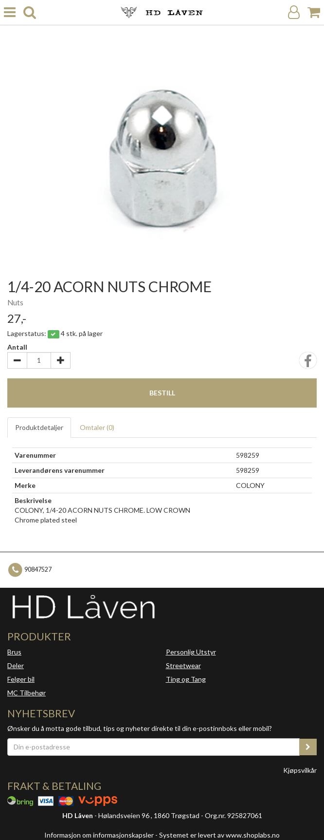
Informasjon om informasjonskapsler (99, 835)
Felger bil (21, 679)
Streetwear (183, 665)
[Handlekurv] (314, 12)
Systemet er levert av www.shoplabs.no (219, 835)
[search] (29, 12)
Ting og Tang (186, 679)
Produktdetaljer (39, 427)
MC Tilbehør (26, 693)
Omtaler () (97, 427)
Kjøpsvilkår (300, 770)
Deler (15, 665)
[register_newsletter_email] (308, 747)
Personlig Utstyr (191, 652)
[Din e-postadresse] (153, 747)
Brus (14, 652)
